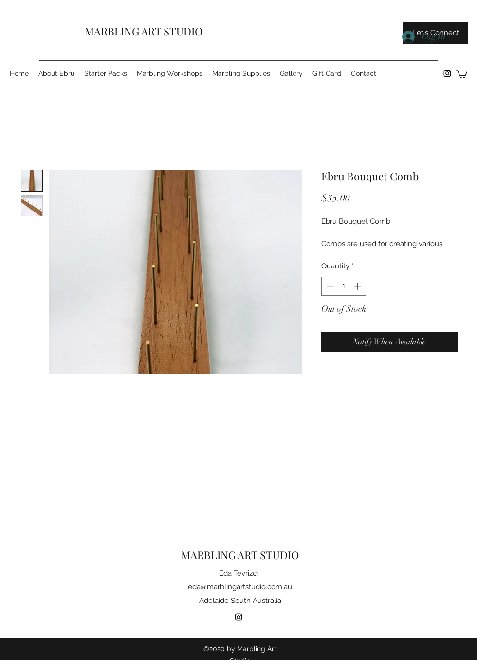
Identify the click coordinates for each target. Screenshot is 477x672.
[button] (461, 73)
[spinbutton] (344, 286)
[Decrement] (329, 286)
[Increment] (358, 286)
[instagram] (447, 73)
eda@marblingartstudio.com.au (240, 587)
